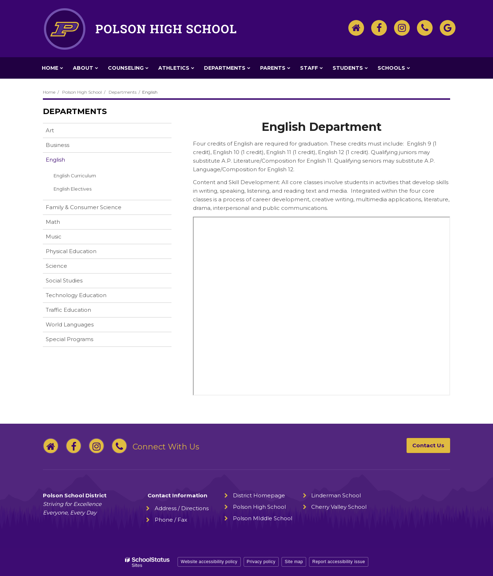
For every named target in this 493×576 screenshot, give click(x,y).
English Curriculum (75, 175)
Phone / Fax (171, 519)
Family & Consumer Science (83, 207)
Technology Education (76, 295)
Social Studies (64, 280)
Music (53, 236)
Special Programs (69, 339)
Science (56, 265)
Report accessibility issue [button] (338, 561)
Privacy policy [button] (261, 561)
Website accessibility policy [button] (209, 561)
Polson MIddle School (262, 518)
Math (53, 221)
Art (50, 130)
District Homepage (259, 495)
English (55, 159)
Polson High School (82, 92)
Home (49, 92)
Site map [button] (294, 561)
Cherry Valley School (339, 506)
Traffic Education (68, 309)
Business (57, 145)
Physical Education (71, 251)
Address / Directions (182, 508)
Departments (122, 92)
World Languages (70, 324)
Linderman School (336, 495)
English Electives (72, 189)
